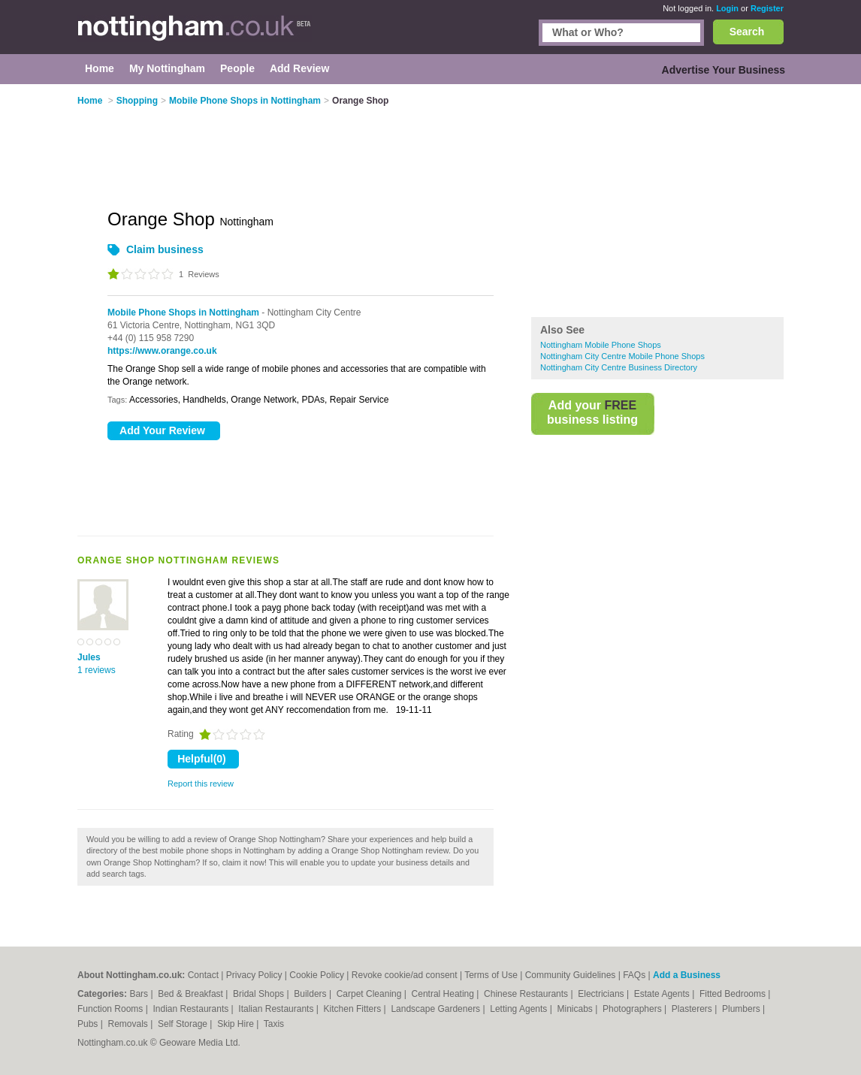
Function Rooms (111, 1009)
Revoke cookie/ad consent (405, 975)
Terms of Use (491, 975)
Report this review (201, 783)
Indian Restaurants (192, 1009)
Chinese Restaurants (527, 994)
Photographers (633, 1009)
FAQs (634, 975)
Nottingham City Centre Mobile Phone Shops (622, 356)
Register (767, 8)
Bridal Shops (259, 994)
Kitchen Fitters (354, 1009)
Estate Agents (663, 994)
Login (727, 8)
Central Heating (444, 994)
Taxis (274, 1024)
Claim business (165, 249)
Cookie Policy (316, 975)
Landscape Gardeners (436, 1009)
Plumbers (742, 1009)
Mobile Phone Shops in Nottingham (183, 312)
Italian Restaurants (277, 1009)
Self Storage (184, 1024)
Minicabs (576, 1009)
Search (747, 32)
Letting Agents (519, 1009)
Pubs (89, 1024)
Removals (128, 1024)
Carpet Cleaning (370, 994)
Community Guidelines (570, 975)
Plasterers (693, 1009)
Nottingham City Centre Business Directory (618, 367)
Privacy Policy (254, 975)
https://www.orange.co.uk (162, 351)
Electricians (602, 994)
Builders (311, 994)
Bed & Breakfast (191, 994)
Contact (203, 975)
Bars (139, 994)
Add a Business (687, 975)
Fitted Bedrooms (733, 994)
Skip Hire (236, 1024)
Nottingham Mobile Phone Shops (600, 344)
